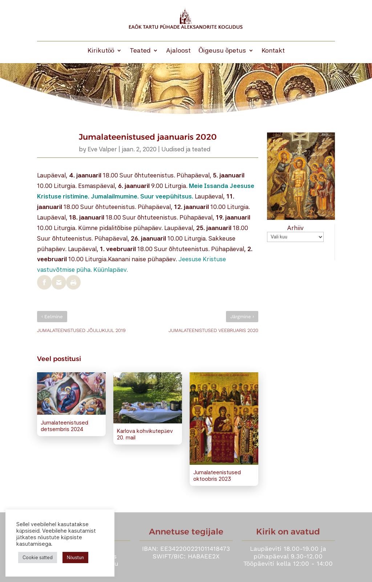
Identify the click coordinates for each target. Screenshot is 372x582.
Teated (140, 51)
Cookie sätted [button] (38, 557)
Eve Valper (102, 149)
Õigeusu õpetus (222, 51)
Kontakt (273, 51)
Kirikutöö (101, 51)
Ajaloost (178, 51)
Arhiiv (295, 227)
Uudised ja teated (185, 149)
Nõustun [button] (75, 557)
